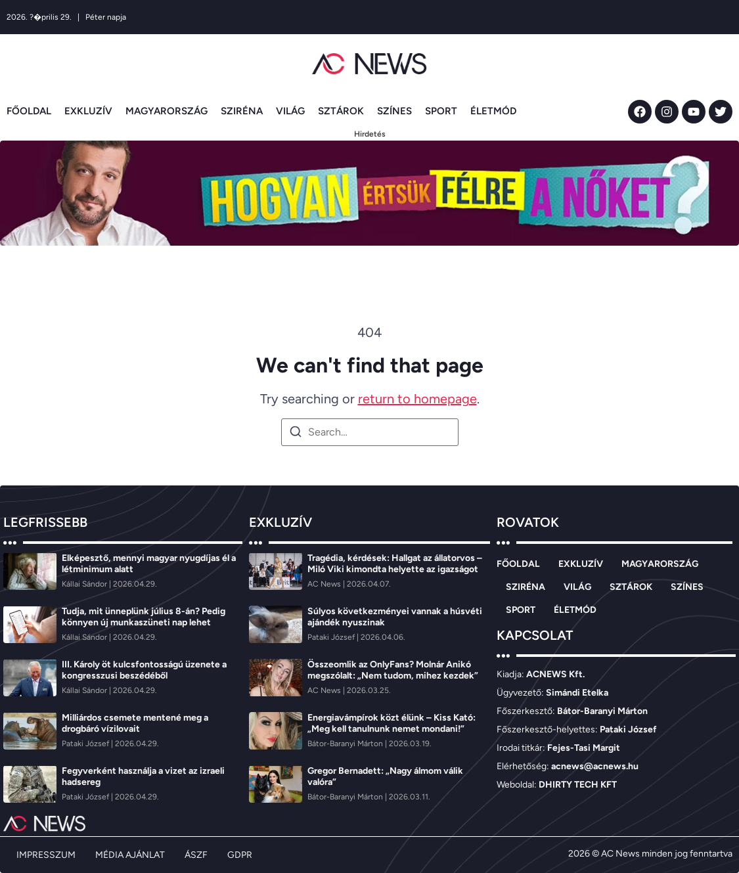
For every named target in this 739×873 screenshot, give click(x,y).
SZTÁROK (341, 111)
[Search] (296, 434)
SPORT (441, 111)
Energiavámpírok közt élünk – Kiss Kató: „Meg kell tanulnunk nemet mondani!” (391, 723)
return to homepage (417, 399)
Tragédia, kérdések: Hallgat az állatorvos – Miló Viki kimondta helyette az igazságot (394, 563)
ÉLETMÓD (493, 111)
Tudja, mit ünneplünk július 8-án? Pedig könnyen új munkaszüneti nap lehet (143, 617)
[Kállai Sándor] (85, 584)
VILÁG (290, 111)
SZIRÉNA (242, 111)
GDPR (239, 855)
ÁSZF (196, 855)
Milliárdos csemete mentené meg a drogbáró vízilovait (135, 723)
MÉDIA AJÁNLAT (130, 855)
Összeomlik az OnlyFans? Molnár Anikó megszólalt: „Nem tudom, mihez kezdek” (392, 670)
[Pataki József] (86, 743)
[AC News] (325, 584)
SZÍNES (394, 111)
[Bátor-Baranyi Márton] (346, 743)
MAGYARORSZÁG (166, 111)
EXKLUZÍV (88, 111)
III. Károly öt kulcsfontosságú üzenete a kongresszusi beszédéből (144, 670)
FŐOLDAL (29, 111)
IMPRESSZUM (46, 855)
